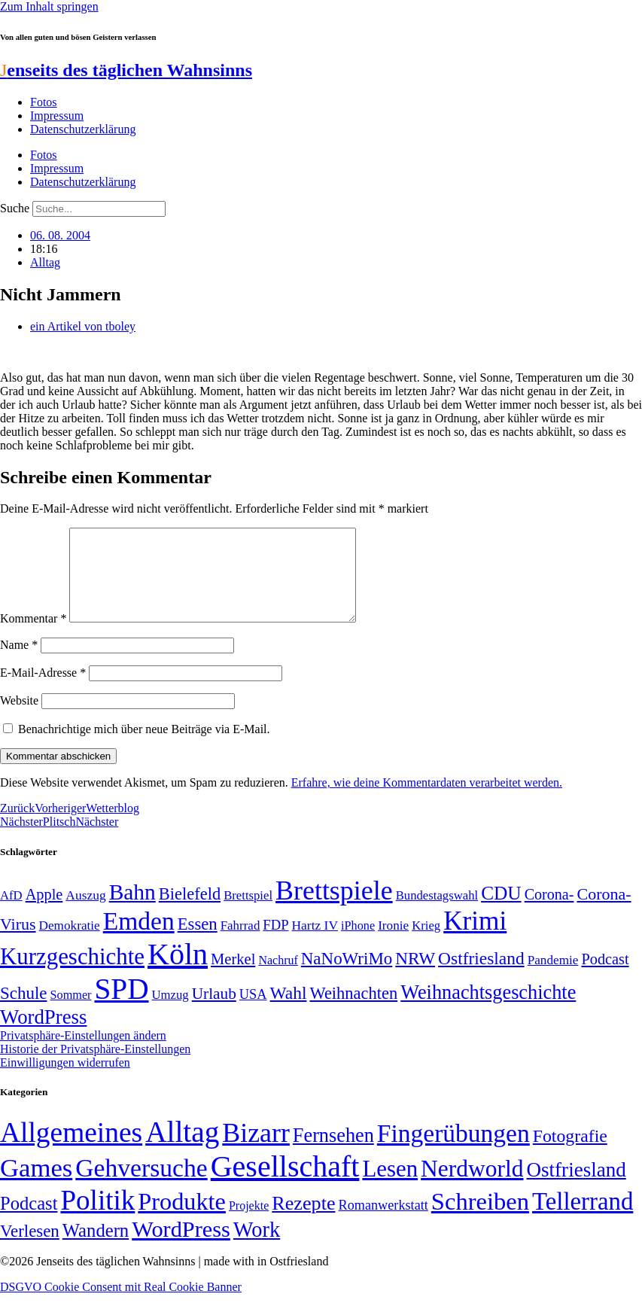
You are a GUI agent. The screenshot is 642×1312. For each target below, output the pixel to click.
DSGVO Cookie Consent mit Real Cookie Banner (121, 1304)
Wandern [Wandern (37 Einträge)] (95, 1248)
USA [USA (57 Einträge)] (253, 1012)
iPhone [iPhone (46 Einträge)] (358, 944)
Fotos (43, 102)
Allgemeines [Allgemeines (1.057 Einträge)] (71, 1150)
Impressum (57, 115)
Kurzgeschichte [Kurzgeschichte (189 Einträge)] (72, 974)
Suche (14, 208)
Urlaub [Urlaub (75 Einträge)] (214, 1012)
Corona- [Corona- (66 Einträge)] (549, 912)
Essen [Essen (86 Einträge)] (198, 942)
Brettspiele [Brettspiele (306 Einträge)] (334, 908)
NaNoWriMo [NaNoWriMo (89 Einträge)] (346, 976)
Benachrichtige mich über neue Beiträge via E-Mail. (144, 747)
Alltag (45, 262)
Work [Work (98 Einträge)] (256, 1247)
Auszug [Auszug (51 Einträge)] (85, 913)
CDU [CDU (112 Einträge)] (501, 910)
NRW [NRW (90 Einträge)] (415, 976)
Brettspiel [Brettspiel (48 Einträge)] (248, 913)
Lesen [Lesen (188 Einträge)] (390, 1186)
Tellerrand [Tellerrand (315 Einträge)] (582, 1219)
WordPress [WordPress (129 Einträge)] (43, 1035)
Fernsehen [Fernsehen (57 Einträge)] (333, 1153)
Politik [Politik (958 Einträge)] (97, 1218)
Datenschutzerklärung (82, 129)
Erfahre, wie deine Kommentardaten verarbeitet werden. (426, 800)
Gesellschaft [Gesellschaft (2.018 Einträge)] (285, 1184)
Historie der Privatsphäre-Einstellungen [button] (95, 1067)
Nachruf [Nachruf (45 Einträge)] (277, 978)
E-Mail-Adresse (43, 690)
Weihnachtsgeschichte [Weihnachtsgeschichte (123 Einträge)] (488, 1010)
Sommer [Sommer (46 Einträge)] (70, 1013)
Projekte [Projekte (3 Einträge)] (249, 1223)
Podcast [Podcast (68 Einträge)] (604, 977)
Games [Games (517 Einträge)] (36, 1186)
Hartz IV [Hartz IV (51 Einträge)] (315, 943)
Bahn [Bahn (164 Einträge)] (132, 910)
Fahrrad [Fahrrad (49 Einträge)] (240, 943)
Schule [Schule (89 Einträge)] (23, 1011)
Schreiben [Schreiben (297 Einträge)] (480, 1219)
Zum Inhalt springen (49, 6)
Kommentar (33, 636)
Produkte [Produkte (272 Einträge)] (182, 1219)
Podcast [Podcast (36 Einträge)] (28, 1221)
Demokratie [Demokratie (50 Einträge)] (69, 943)
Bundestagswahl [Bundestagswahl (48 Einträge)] (437, 913)
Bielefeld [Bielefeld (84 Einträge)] (190, 912)
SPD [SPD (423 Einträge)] (122, 1007)
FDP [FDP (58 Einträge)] (275, 943)
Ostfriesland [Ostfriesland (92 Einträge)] (481, 976)
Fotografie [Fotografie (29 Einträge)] (570, 1154)
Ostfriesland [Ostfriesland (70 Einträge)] (576, 1188)
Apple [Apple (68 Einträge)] (44, 912)
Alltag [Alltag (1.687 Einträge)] (182, 1150)
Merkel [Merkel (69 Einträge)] (233, 977)
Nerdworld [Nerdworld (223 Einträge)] (472, 1186)
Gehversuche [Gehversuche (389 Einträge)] (141, 1186)
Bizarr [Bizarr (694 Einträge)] (256, 1151)
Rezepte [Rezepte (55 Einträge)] (303, 1221)
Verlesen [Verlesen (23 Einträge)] (29, 1249)
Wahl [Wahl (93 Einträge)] (288, 1011)
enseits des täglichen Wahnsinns (126, 70)
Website (19, 718)
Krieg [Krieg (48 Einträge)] (426, 943)
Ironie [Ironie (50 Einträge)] (393, 943)
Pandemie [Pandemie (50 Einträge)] (553, 978)
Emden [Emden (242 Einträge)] (139, 939)
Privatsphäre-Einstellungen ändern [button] (83, 1053)
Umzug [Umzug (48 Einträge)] (170, 1013)
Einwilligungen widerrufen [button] (65, 1080)
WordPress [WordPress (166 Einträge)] (181, 1247)
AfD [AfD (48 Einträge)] (11, 913)
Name (19, 662)
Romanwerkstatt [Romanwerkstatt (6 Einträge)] (383, 1223)
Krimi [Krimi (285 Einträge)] (475, 939)
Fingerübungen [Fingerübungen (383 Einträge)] (453, 1151)
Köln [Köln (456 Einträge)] (178, 972)
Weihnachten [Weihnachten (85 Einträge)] (353, 1011)
